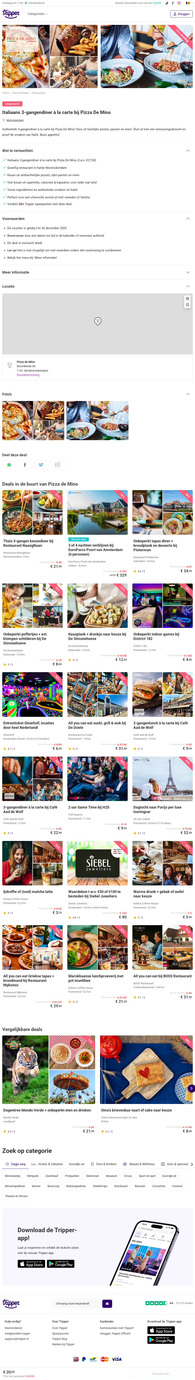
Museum (113, 1175)
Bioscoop (54, 1186)
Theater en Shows (16, 1197)
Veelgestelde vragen (17, 1333)
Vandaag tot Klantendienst (23, 3)
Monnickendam (15, 120)
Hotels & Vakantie (47, 1163)
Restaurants (39, 93)
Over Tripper (60, 1328)
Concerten (161, 1186)
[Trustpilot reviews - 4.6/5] (169, 1303)
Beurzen (142, 1186)
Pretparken (73, 1175)
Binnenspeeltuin (15, 1186)
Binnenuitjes (12, 1175)
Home (5, 93)
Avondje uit (76, 1164)
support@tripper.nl (17, 1339)
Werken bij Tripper (63, 1344)
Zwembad (52, 1175)
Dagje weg (15, 1164)
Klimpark (33, 1175)
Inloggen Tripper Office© (115, 1333)
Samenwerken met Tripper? (117, 1328)
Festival (180, 1186)
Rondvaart (123, 1186)
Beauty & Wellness (139, 1164)
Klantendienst (13, 1328)
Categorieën (36, 14)
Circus (130, 1175)
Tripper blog (59, 1339)
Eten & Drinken (21, 93)
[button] (97, 151)
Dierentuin (94, 1175)
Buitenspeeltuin (77, 1186)
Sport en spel (150, 1175)
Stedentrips (102, 1186)
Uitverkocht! (160, 1374)
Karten (36, 1186)
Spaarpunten (60, 1333)
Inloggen (181, 14)
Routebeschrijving (28, 375)
